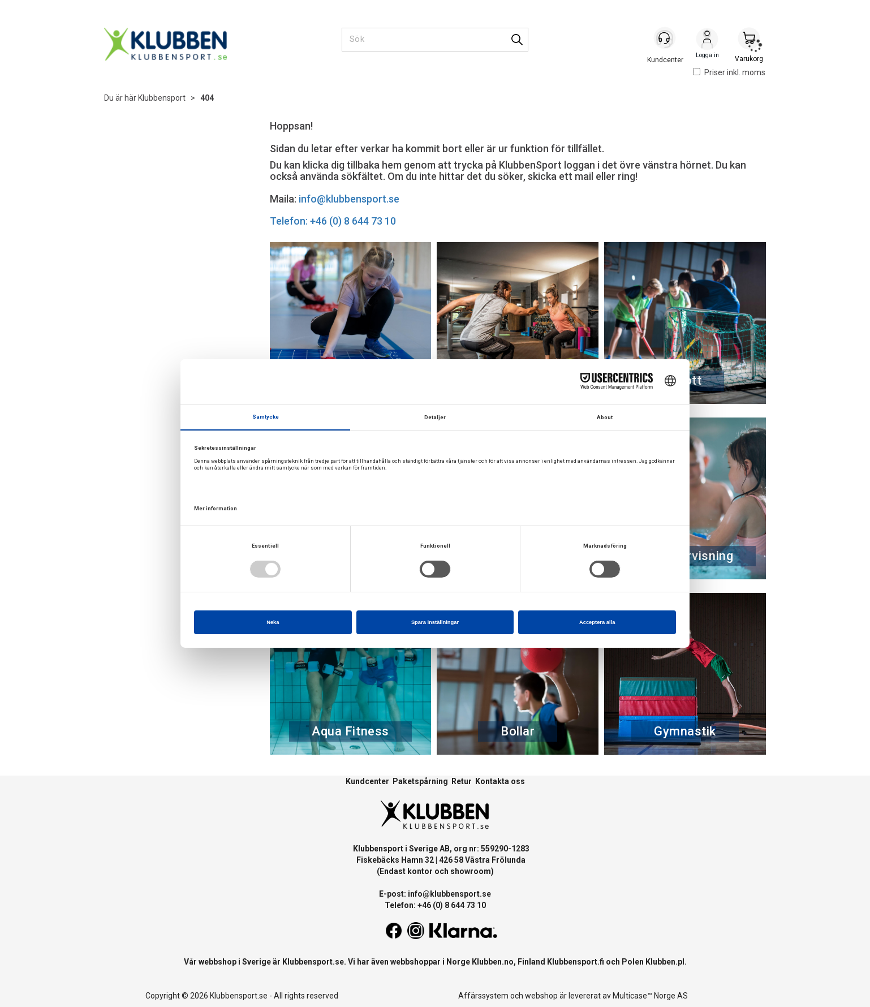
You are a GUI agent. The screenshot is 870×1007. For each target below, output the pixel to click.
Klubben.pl (664, 961)
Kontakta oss (500, 781)
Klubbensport (162, 97)
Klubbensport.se (313, 961)
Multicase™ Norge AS (650, 995)
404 (207, 97)
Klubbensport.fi (575, 961)
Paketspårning (420, 781)
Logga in (707, 40)
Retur (461, 781)
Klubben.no (493, 961)
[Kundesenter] (665, 39)
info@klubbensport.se (349, 199)
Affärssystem (483, 995)
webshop (541, 995)
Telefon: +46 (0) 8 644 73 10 (333, 221)
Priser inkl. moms (729, 72)
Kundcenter (367, 781)
